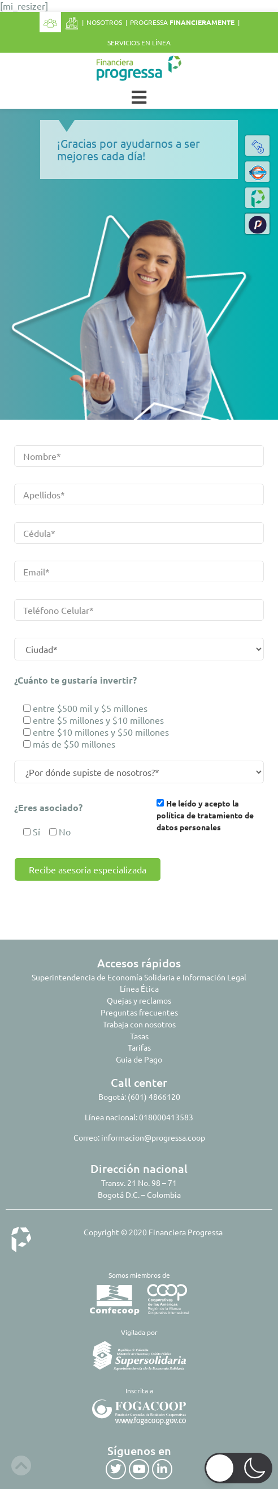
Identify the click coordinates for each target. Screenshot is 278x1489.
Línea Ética (139, 988)
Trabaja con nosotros (139, 1024)
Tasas (139, 1036)
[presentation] (100, 903)
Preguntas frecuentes (139, 1012)
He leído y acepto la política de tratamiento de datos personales (205, 815)
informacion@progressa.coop (153, 1137)
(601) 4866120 (154, 1096)
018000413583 (166, 1117)
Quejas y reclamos (139, 1000)
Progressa (182, 22)
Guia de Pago (139, 1059)
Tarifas (139, 1047)
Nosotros (104, 22)
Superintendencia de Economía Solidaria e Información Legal (139, 977)
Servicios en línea (139, 42)
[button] (258, 224)
